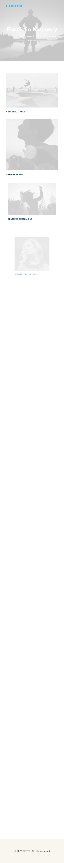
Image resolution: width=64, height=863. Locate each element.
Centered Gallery (17, 111)
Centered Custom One (23, 214)
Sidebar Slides (14, 174)
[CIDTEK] (14, 6)
